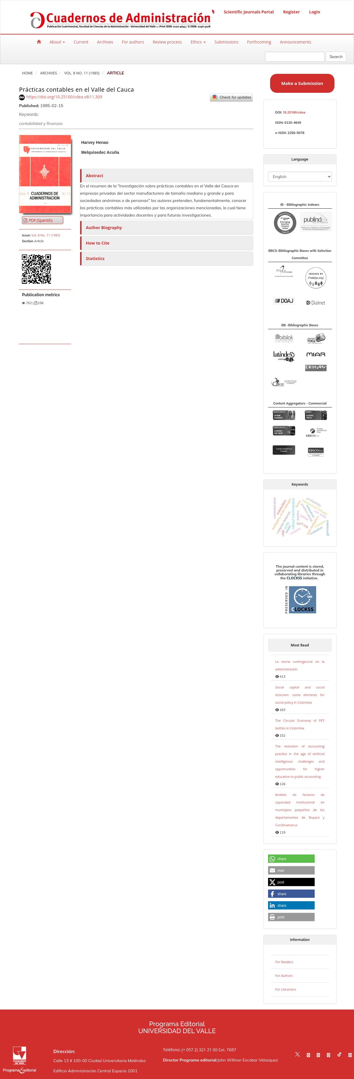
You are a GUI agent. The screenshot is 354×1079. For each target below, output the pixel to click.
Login (314, 12)
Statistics (95, 258)
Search (336, 56)
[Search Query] (295, 57)
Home (27, 73)
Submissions (226, 42)
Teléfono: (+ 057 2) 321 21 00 (190, 1049)
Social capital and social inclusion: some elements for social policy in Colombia (300, 695)
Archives (105, 42)
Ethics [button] (198, 42)
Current (81, 42)
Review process (167, 42)
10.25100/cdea (294, 112)
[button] (291, 859)
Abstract (94, 175)
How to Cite (98, 243)
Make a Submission (302, 83)
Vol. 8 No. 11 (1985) (82, 73)
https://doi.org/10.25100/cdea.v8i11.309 (64, 97)
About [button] (57, 42)
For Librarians (285, 989)
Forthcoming (259, 42)
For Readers (284, 962)
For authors (133, 42)
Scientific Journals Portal (249, 12)
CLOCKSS (294, 578)
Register (291, 12)
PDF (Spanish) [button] (40, 220)
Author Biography (104, 227)
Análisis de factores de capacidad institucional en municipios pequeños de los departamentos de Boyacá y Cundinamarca (300, 809)
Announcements (295, 42)
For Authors (284, 975)
